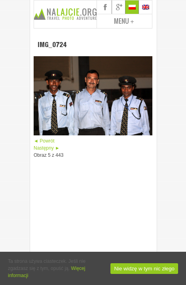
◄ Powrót (44, 141)
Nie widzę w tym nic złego (144, 269)
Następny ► (47, 148)
